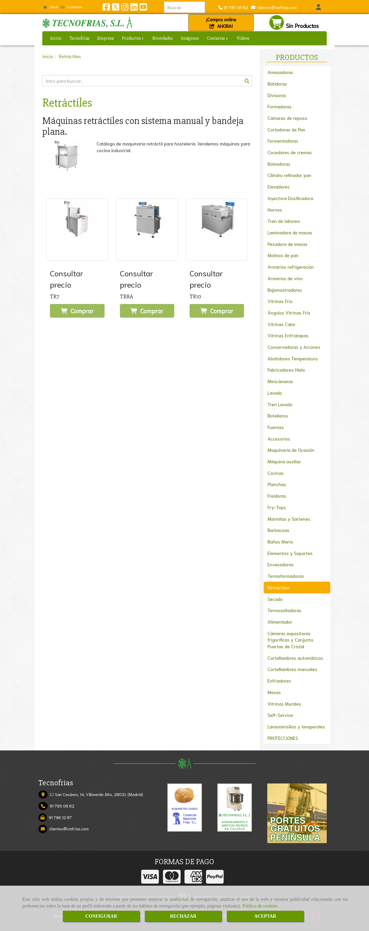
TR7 (54, 296)
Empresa (105, 38)
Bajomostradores (285, 290)
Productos (133, 38)
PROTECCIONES (283, 738)
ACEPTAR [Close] (265, 916)
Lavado (275, 393)
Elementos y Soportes (290, 553)
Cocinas (276, 473)
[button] (318, 7)
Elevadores (279, 186)
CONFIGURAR (101, 916)
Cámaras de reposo (287, 118)
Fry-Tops (277, 507)
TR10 (195, 296)
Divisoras (277, 95)
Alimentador (280, 622)
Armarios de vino (285, 278)
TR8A (126, 296)
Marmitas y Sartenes (289, 519)
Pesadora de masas (288, 244)
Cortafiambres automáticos (295, 658)
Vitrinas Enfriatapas (288, 335)
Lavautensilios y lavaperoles (296, 726)
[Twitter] (115, 8)
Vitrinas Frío (280, 301)
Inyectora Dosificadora (290, 198)
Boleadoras (279, 164)
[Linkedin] (134, 8)
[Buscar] (147, 80)
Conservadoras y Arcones (294, 347)
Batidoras (277, 83)
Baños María (280, 541)
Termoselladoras (284, 610)
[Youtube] (143, 8)
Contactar (71, 7)
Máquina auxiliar (284, 461)
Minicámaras (280, 381)
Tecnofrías (79, 38)
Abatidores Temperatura (292, 358)
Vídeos (243, 38)
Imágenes (190, 38)
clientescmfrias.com (276, 7)
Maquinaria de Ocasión (291, 450)
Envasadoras (281, 564)
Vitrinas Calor (282, 324)
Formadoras (280, 106)
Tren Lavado (280, 404)
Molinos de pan (283, 255)
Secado (275, 599)
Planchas (277, 484)
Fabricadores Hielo (286, 370)
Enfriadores (279, 680)
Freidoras (277, 496)
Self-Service (280, 715)
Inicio (50, 7)
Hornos (275, 209)
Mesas (274, 692)
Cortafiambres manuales (292, 669)
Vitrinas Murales (284, 703)
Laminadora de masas (290, 232)
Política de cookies (259, 905)
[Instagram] (124, 8)
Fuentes (276, 427)
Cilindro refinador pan (289, 175)
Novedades (162, 38)
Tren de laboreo (284, 221)
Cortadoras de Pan (286, 129)
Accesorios (279, 438)
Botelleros (278, 415)
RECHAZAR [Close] (183, 916)
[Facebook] (106, 8)
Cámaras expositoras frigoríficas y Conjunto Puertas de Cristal (290, 639)
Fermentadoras (283, 141)
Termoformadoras (286, 576)
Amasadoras (280, 72)
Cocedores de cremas (290, 152)
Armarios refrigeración (291, 267)
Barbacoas (278, 530)
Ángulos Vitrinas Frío (289, 312)
